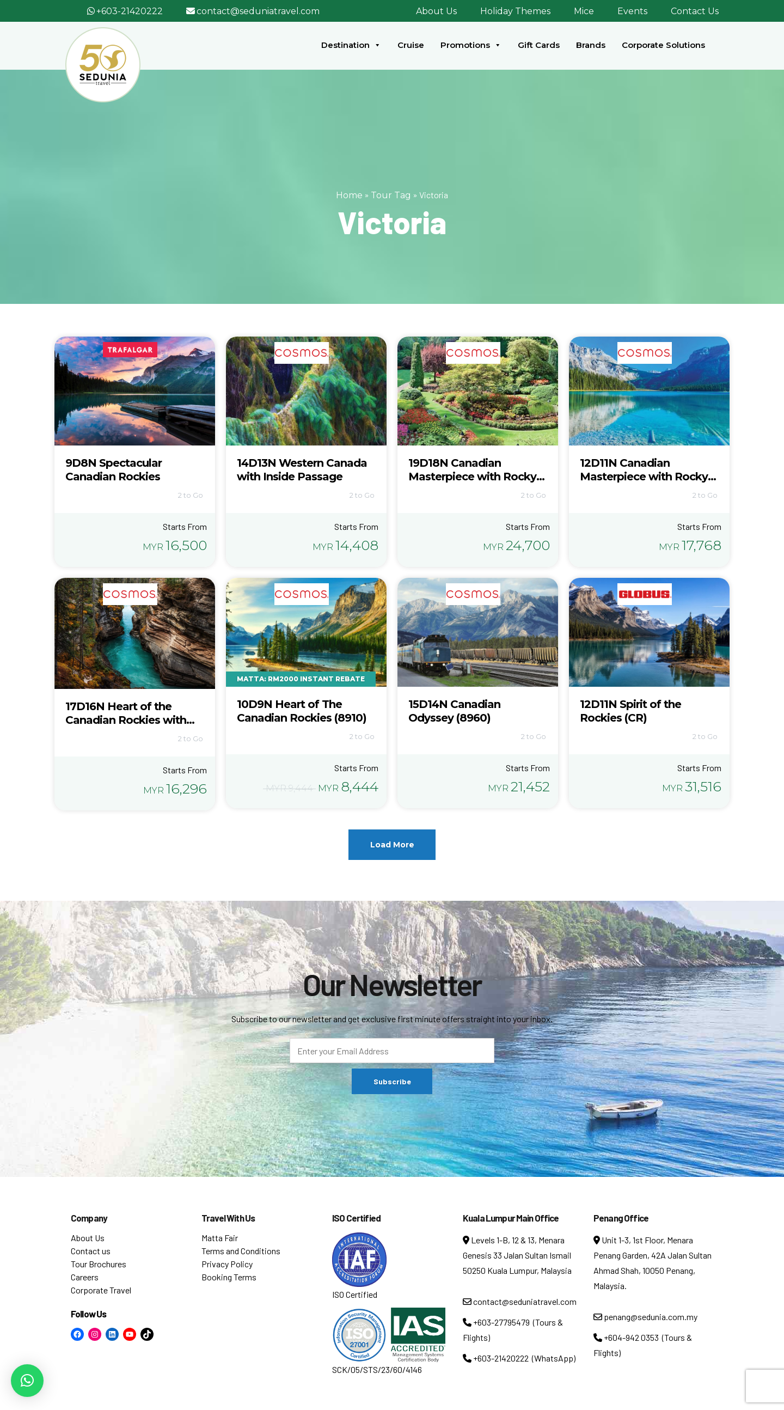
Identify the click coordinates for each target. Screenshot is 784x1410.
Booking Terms (228, 1277)
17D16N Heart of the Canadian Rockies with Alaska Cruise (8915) (125, 720)
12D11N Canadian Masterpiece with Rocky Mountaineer (644, 476)
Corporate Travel (101, 1290)
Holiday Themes (515, 11)
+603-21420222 (129, 11)
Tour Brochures (98, 1264)
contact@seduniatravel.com (258, 11)
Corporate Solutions (663, 45)
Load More (392, 845)
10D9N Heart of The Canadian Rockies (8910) (301, 711)
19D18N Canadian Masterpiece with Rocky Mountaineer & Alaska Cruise (472, 483)
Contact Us (695, 11)
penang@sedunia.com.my (645, 1316)
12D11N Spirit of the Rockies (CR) (630, 711)
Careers (85, 1277)
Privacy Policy (227, 1264)
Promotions (470, 45)
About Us (436, 11)
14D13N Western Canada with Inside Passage (302, 469)
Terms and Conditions (240, 1251)
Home (349, 195)
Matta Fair (219, 1237)
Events (632, 11)
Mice (584, 11)
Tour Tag (391, 195)
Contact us (91, 1251)
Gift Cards (539, 45)
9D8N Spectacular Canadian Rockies (113, 469)
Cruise (410, 45)
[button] (27, 1380)
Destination (351, 45)
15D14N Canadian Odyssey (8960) (454, 711)
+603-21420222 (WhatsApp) (519, 1358)
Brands (590, 45)
